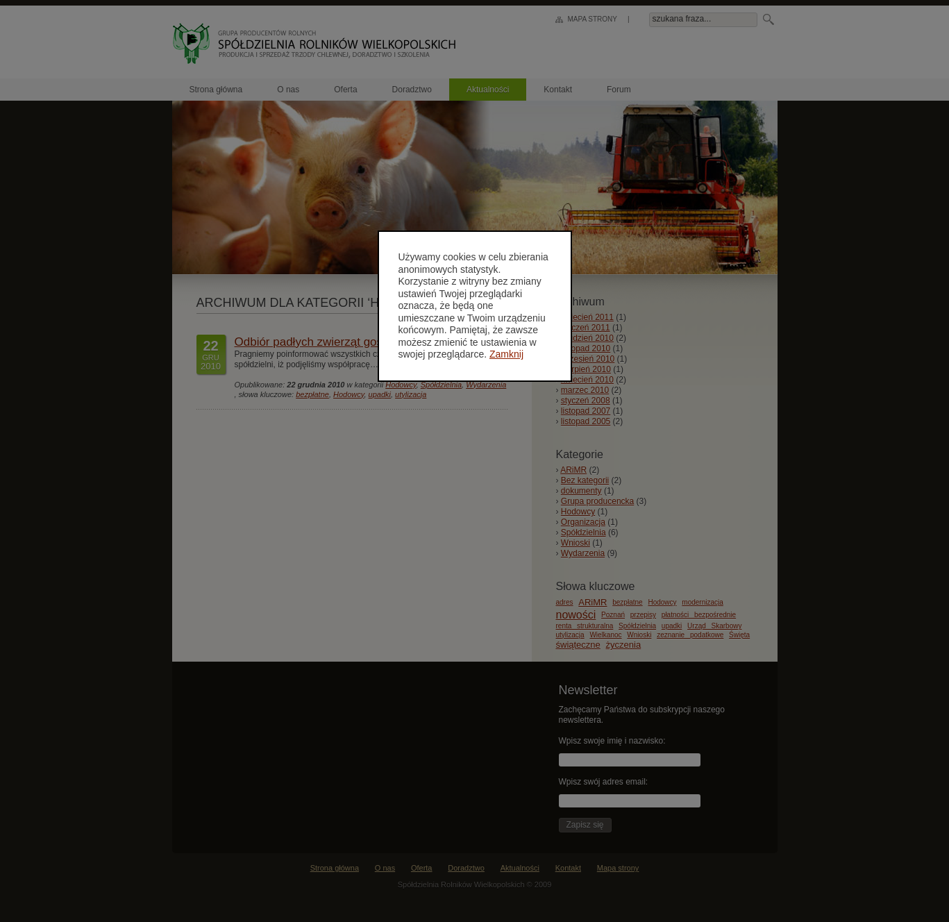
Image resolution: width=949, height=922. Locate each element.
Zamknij (506, 354)
